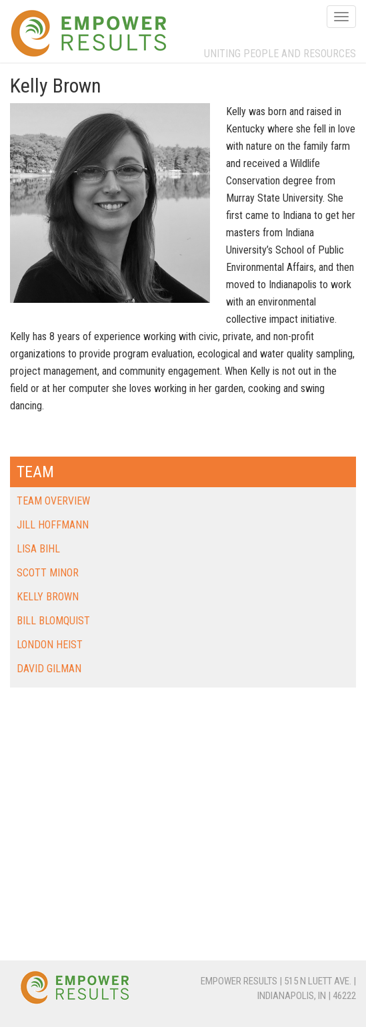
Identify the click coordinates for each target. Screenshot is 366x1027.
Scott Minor (48, 572)
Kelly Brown (48, 596)
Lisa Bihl (38, 548)
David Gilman (49, 668)
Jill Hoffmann (53, 524)
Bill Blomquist (53, 620)
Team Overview (53, 501)
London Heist (50, 644)
